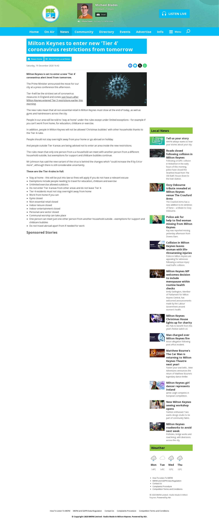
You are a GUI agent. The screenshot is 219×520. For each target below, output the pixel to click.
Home (34, 31)
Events (125, 31)
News (64, 31)
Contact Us (157, 483)
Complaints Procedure (162, 486)
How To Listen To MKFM (163, 478)
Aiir (145, 516)
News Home (36, 59)
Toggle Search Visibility (188, 31)
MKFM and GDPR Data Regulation (167, 480)
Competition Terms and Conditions (167, 489)
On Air (49, 31)
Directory (106, 31)
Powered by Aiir (164, 497)
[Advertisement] (171, 82)
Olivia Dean (86, 21)
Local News (160, 130)
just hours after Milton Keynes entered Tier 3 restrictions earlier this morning (54, 100)
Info (160, 31)
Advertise (143, 31)
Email (101, 14)
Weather (158, 448)
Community (84, 31)
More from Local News (59, 59)
